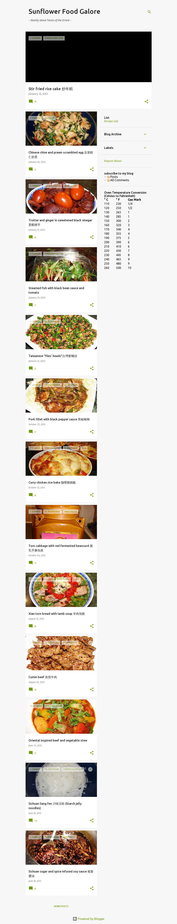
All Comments (118, 180)
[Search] (149, 11)
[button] (146, 101)
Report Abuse (113, 161)
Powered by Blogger (89, 918)
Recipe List (111, 121)
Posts (112, 176)
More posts (61, 906)
